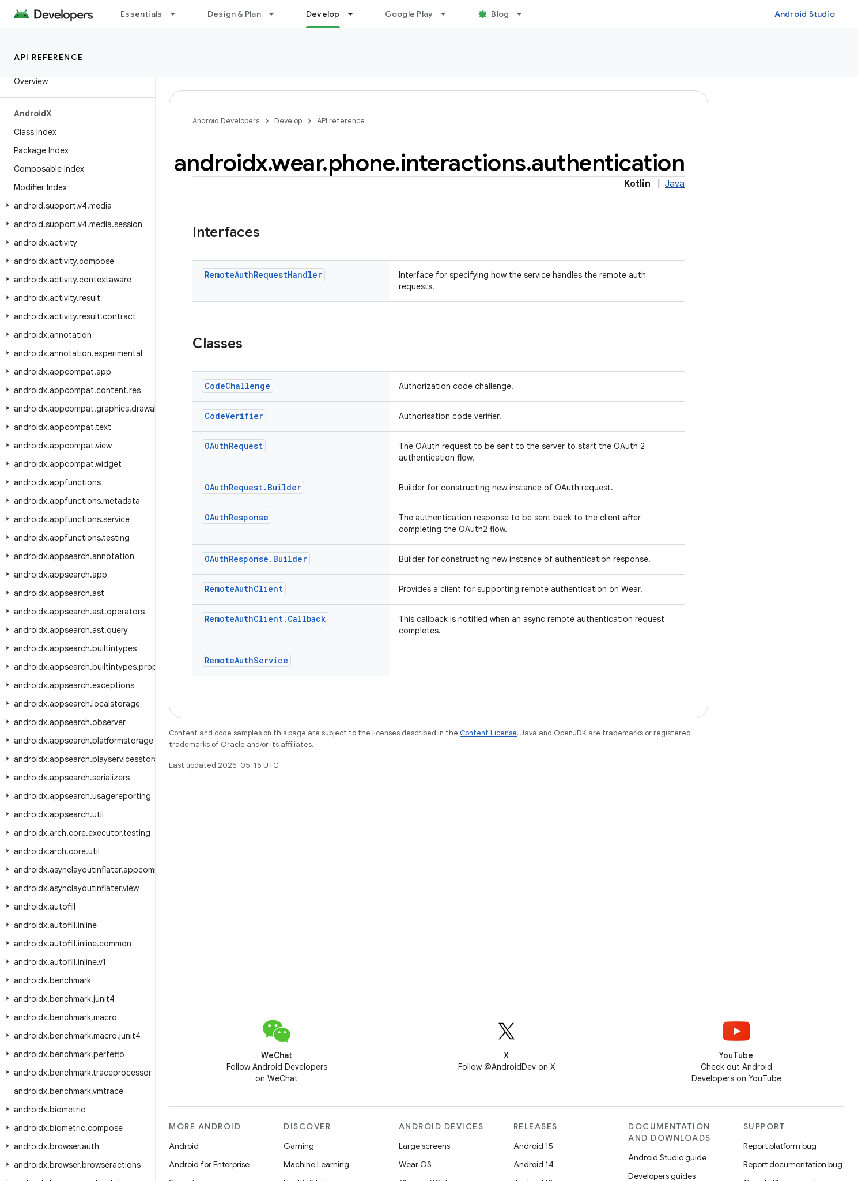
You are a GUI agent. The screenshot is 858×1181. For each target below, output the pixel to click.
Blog (500, 14)
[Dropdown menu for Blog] (524, 14)
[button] (75, 206)
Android (184, 1146)
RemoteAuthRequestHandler (263, 274)
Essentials (141, 14)
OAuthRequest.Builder (253, 487)
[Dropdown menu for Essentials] (178, 14)
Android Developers (225, 121)
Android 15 (533, 1146)
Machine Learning (316, 1164)
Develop (288, 121)
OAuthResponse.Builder (256, 558)
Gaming (299, 1146)
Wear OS (415, 1164)
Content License (488, 733)
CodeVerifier (234, 415)
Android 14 (533, 1164)
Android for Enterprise (209, 1164)
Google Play (409, 14)
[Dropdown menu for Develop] (355, 14)
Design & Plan (234, 14)
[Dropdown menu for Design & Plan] (276, 14)
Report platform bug (780, 1146)
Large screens (424, 1146)
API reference (49, 57)
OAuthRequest (234, 445)
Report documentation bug (792, 1164)
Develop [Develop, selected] (323, 14)
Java (675, 184)
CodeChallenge (237, 385)
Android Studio (805, 14)
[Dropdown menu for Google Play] (448, 14)
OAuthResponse (237, 517)
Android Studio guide (667, 1157)
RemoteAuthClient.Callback (265, 618)
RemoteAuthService (246, 660)
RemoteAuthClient (244, 588)
